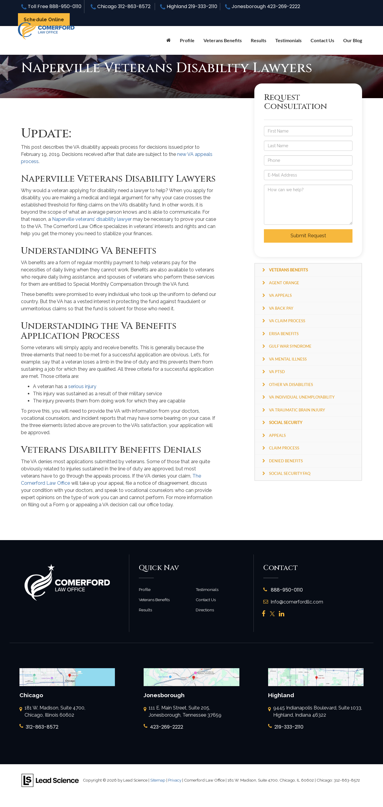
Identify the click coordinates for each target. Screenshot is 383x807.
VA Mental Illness (288, 359)
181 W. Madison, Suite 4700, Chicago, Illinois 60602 (52, 712)
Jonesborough (262, 6)
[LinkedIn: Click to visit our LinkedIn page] (281, 614)
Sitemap (157, 780)
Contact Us (322, 40)
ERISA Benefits (284, 333)
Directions (205, 609)
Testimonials (288, 40)
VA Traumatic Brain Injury (297, 410)
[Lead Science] (50, 780)
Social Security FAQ (289, 473)
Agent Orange (284, 282)
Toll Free (51, 6)
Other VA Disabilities (291, 384)
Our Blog (352, 40)
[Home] (168, 40)
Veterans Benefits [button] (222, 40)
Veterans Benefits (154, 599)
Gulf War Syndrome (290, 346)
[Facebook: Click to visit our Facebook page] (264, 614)
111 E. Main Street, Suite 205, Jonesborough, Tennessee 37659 (182, 712)
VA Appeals (280, 295)
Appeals (277, 435)
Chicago (121, 6)
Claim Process (284, 448)
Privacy (174, 780)
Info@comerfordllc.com (293, 602)
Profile (187, 40)
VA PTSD (277, 371)
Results (258, 40)
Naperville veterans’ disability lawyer (92, 219)
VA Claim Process (287, 320)
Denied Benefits (286, 460)
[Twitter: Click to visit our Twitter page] (272, 614)
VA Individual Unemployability (302, 397)
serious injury (82, 386)
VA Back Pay (281, 308)
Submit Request (308, 235)
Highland (188, 6)
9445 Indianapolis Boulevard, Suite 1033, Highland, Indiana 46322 (315, 712)
